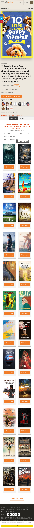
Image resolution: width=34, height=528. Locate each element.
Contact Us (11, 511)
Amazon (10, 92)
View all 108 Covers (17, 498)
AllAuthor (9, 508)
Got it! (17, 525)
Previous (5, 8)
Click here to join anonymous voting (12, 115)
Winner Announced (14, 96)
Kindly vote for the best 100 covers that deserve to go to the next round (17, 126)
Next (30, 8)
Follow (16, 86)
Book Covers (13, 118)
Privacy (19, 509)
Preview (22, 118)
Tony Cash (9, 86)
